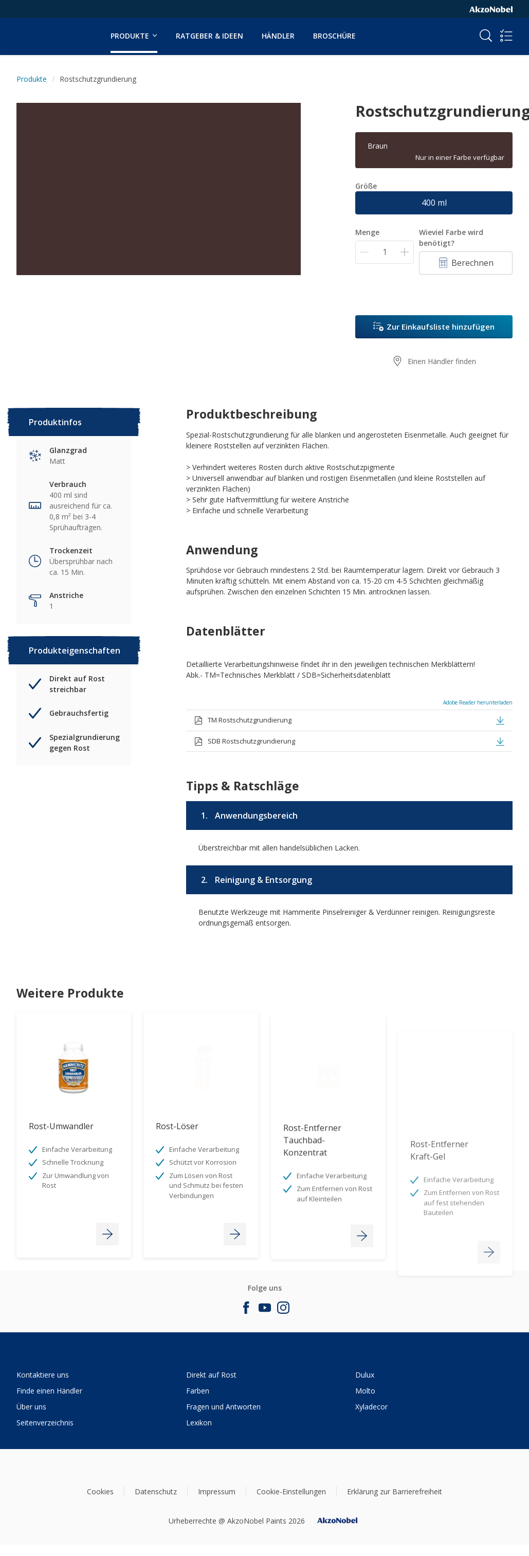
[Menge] (384, 252)
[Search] (486, 35)
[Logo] (47, 30)
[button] (500, 719)
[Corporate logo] (491, 8)
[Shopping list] (506, 35)
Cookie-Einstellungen (291, 1491)
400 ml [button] (434, 202)
